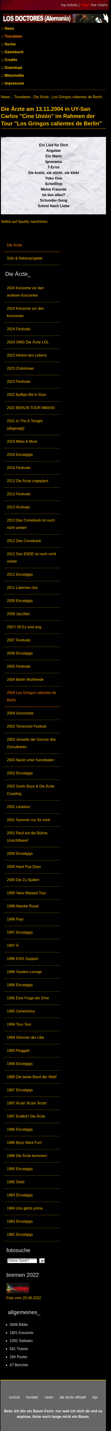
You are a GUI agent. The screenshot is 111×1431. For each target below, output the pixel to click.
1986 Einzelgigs (20, 1129)
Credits (10, 60)
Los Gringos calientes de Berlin (76, 97)
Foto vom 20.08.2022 (23, 1298)
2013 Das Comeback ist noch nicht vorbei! (31, 524)
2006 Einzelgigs (20, 653)
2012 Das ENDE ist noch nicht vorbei (31, 557)
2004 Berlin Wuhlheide (25, 680)
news (49, 1397)
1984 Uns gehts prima (25, 1208)
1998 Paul (15, 919)
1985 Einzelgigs (20, 1169)
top (94, 1397)
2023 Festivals (18, 382)
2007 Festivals (18, 640)
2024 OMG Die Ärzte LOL (28, 342)
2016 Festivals (18, 468)
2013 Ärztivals (18, 507)
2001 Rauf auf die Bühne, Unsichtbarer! (27, 836)
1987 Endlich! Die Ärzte (26, 1116)
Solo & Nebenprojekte (25, 258)
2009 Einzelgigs (20, 601)
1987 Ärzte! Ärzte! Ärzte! (27, 1103)
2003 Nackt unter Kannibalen (30, 760)
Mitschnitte (14, 75)
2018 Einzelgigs (20, 455)
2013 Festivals (18, 494)
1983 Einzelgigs (20, 1221)
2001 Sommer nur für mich (28, 820)
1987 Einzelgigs (20, 1090)
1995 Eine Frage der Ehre (28, 998)
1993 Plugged (18, 1051)
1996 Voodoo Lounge (24, 972)
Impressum (14, 83)
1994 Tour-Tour (19, 1024)
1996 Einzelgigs (20, 985)
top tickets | (71, 5)
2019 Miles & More (22, 441)
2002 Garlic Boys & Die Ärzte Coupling (30, 790)
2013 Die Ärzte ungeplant (27, 481)
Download (13, 68)
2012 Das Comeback (24, 541)
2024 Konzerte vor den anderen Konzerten (25, 291)
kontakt (32, 1397)
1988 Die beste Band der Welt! (32, 1077)
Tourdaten (13, 36)
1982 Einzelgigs (20, 1234)
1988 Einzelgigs (20, 1064)
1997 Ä (13, 945)
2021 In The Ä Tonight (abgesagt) (25, 424)
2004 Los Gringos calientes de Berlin (31, 696)
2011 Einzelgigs (20, 574)
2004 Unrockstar (20, 713)
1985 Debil (15, 1182)
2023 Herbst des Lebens (27, 355)
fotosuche (18, 1250)
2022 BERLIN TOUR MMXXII (30, 408)
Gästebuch (14, 52)
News (9, 28)
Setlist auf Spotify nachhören (24, 222)
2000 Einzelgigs (20, 854)
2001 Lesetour (18, 807)
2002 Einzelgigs (20, 773)
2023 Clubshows (20, 368)
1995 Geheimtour (21, 1011)
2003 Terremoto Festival (26, 726)
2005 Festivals (18, 666)
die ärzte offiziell (73, 1397)
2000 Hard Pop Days (24, 867)
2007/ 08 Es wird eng (24, 627)
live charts (99, 5)
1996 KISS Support (22, 959)
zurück (14, 1397)
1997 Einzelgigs (20, 932)
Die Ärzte (14, 245)
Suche (10, 44)
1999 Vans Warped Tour (26, 893)
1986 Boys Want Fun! (24, 1143)
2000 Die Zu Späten (23, 880)
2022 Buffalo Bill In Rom (26, 395)
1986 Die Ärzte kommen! (27, 1156)
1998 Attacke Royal (22, 906)
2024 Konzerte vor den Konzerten (25, 312)
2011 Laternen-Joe (22, 588)
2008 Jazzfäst (18, 614)
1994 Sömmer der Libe (25, 1037)
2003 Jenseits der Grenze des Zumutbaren (31, 743)
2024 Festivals (18, 329)
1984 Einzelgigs (20, 1195)
